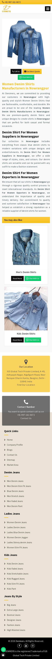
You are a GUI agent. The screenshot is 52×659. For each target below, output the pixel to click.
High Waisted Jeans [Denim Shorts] (16, 630)
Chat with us (26, 77)
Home (10, 440)
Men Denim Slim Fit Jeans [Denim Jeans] (19, 486)
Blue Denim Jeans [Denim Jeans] (15, 491)
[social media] (19, 646)
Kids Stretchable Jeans (17, 574)
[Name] (47, 8)
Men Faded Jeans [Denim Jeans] (15, 501)
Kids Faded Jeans (15, 569)
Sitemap (11, 460)
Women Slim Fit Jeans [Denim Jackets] (17, 547)
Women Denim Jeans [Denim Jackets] (17, 522)
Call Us (16, 71)
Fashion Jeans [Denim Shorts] (13, 625)
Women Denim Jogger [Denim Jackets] (17, 537)
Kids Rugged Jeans (16, 579)
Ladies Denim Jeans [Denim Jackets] (16, 527)
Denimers (20, 641)
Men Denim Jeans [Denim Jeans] (15, 481)
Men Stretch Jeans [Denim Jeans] (15, 496)
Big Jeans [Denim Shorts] (11, 605)
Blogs (9, 450)
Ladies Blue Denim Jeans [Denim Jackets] (18, 532)
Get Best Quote (32, 71)
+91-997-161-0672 (11, 2)
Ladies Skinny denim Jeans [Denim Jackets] (19, 542)
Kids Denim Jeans (15, 564)
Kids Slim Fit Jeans (16, 584)
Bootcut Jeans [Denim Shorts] (13, 615)
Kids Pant (11, 589)
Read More (17, 278)
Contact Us (26, 419)
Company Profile (15, 445)
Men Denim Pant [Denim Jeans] (14, 506)
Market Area (12, 465)
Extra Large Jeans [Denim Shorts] (15, 610)
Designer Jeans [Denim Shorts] (14, 620)
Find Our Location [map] (26, 383)
